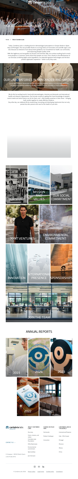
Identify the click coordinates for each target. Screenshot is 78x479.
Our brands (46, 432)
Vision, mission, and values (33, 436)
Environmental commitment (32, 448)
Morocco (61, 444)
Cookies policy (50, 471)
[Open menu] (13, 2)
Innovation (46, 440)
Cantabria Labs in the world (65, 428)
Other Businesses (32, 444)
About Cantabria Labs (33, 428)
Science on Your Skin (48, 428)
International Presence (65, 432)
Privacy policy (31, 471)
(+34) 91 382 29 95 (11, 457)
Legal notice (40, 471)
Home (7, 39)
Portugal (61, 440)
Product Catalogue (48, 436)
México (61, 448)
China (60, 452)
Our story (30, 432)
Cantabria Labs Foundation (32, 440)
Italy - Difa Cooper (64, 436)
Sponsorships (31, 452)
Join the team (31, 456)
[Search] (65, 2)
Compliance (59, 471)
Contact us (10, 442)
